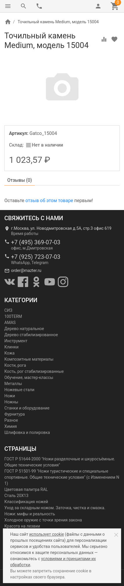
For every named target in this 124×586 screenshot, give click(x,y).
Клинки (11, 347)
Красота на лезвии (22, 526)
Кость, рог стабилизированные (34, 371)
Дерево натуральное (24, 328)
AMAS (10, 322)
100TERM (13, 316)
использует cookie (46, 534)
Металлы (13, 383)
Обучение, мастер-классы (28, 377)
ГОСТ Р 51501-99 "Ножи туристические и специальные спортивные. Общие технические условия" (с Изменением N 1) (61, 477)
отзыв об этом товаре (49, 200)
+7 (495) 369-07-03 (35, 242)
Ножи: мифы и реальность (29, 514)
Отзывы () (19, 180)
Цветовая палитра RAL (26, 489)
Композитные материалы (28, 359)
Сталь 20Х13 (16, 495)
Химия (10, 426)
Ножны (11, 402)
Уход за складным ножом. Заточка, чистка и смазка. (54, 507)
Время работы (24, 233)
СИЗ (8, 310)
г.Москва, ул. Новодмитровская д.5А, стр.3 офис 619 (61, 228)
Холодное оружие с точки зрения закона (43, 520)
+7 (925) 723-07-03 (35, 256)
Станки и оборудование (26, 408)
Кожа (9, 353)
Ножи (9, 395)
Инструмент (15, 341)
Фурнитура (14, 414)
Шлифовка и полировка (27, 432)
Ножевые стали (19, 389)
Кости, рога (15, 365)
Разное (11, 420)
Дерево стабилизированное (31, 334)
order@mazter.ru (26, 270)
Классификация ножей (26, 501)
